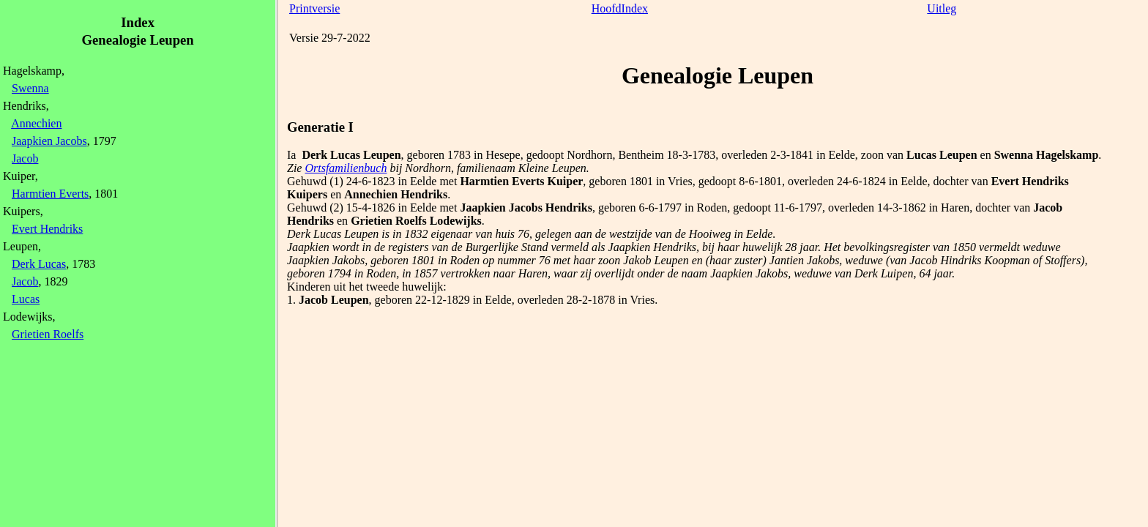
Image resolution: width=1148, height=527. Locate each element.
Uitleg (941, 8)
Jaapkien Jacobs (49, 141)
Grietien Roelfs (47, 334)
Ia (291, 155)
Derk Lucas (39, 264)
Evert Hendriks (47, 229)
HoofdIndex (620, 8)
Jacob (25, 158)
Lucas (26, 299)
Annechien (36, 123)
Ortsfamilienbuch (346, 168)
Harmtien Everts (50, 193)
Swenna (30, 88)
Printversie (314, 8)
